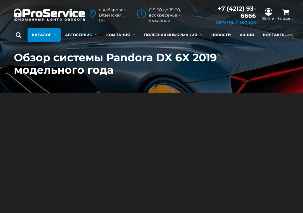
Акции (247, 35)
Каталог (44, 35)
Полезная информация (173, 35)
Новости (221, 35)
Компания (120, 35)
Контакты (274, 35)
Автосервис (81, 35)
